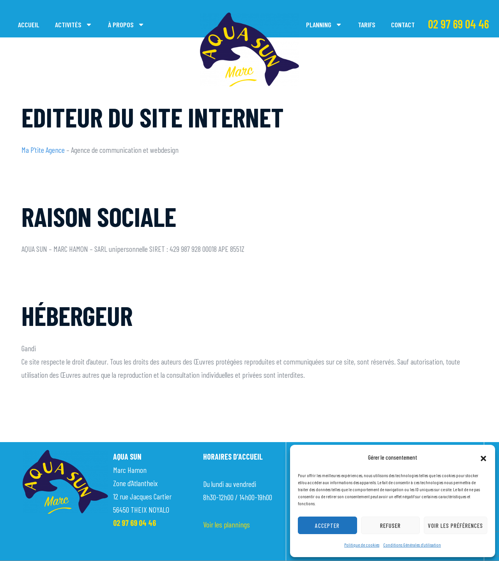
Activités (73, 24)
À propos (126, 24)
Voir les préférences (455, 525)
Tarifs (366, 24)
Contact (403, 24)
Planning (324, 24)
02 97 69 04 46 (458, 24)
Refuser (390, 525)
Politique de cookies (361, 544)
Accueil (28, 24)
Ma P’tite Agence (43, 149)
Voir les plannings (226, 524)
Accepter (327, 525)
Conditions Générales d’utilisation (412, 544)
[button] (483, 457)
